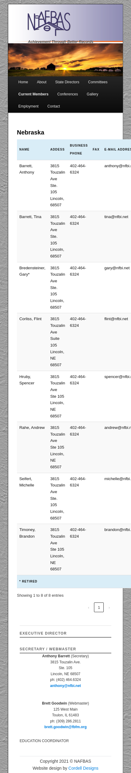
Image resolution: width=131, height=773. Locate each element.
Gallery (92, 94)
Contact (53, 106)
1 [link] (99, 607)
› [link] (109, 607)
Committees (98, 82)
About (41, 82)
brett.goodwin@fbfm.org (65, 727)
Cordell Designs (84, 768)
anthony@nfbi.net (65, 686)
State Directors (67, 82)
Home (23, 82)
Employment (28, 106)
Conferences (67, 94)
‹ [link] (88, 607)
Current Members (33, 94)
